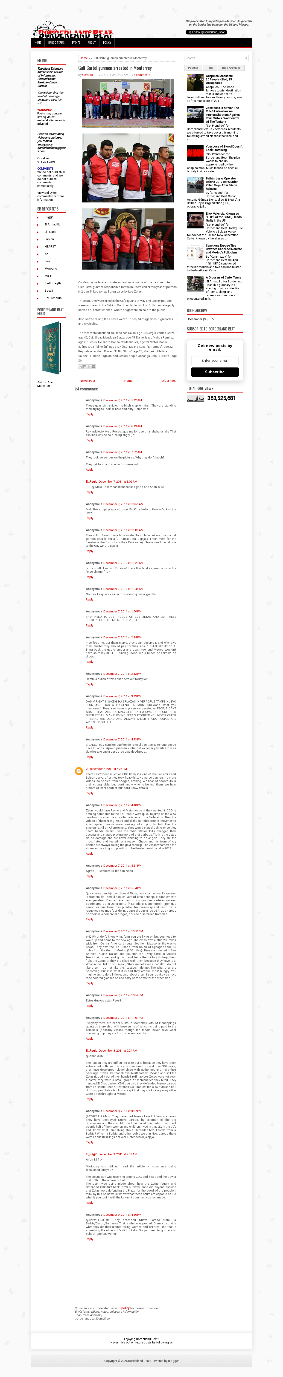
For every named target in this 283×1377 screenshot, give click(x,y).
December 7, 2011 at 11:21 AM (123, 563)
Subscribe (215, 372)
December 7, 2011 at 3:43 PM (122, 696)
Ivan (47, 261)
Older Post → (170, 380)
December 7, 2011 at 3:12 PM (122, 673)
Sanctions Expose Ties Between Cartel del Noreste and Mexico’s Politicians (224, 249)
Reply (89, 414)
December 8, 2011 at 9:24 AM (118, 1050)
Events (76, 42)
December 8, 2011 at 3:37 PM (122, 1111)
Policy (107, 42)
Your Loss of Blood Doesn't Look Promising (224, 148)
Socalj (49, 290)
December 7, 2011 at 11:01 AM (123, 530)
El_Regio (91, 481)
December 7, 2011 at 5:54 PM (122, 888)
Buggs (49, 217)
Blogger (173, 1361)
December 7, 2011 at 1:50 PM (122, 611)
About (92, 42)
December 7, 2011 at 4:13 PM (122, 739)
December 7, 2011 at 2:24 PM (122, 637)
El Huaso (50, 231)
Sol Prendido (53, 298)
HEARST (50, 246)
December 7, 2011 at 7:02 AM (122, 452)
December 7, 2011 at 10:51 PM (123, 931)
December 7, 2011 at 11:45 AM (123, 589)
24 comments (141, 75)
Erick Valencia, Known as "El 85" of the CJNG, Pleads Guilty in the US (224, 217)
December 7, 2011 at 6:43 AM (122, 426)
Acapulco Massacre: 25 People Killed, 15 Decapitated (219, 79)
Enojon (49, 239)
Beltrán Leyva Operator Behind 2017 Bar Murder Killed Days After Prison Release (221, 184)
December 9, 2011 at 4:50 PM (122, 1214)
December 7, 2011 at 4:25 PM (108, 769)
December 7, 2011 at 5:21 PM (122, 865)
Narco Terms (56, 42)
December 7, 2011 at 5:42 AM (122, 400)
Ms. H (48, 276)
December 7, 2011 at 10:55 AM (123, 504)
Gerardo (87, 75)
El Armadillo (53, 224)
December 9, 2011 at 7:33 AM (118, 1154)
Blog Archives (231, 67)
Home (38, 42)
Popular (193, 67)
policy (48, 192)
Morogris (51, 268)
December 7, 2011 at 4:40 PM (122, 805)
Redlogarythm (54, 283)
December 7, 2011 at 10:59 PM (123, 995)
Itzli (47, 254)
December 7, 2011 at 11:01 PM (123, 1017)
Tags (210, 67)
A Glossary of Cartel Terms (223, 277)
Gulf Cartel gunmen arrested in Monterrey (115, 68)
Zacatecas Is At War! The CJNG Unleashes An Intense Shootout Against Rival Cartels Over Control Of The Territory (223, 114)
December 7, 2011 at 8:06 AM (118, 481)
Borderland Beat (139, 1361)
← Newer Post (85, 380)
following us (164, 1342)
